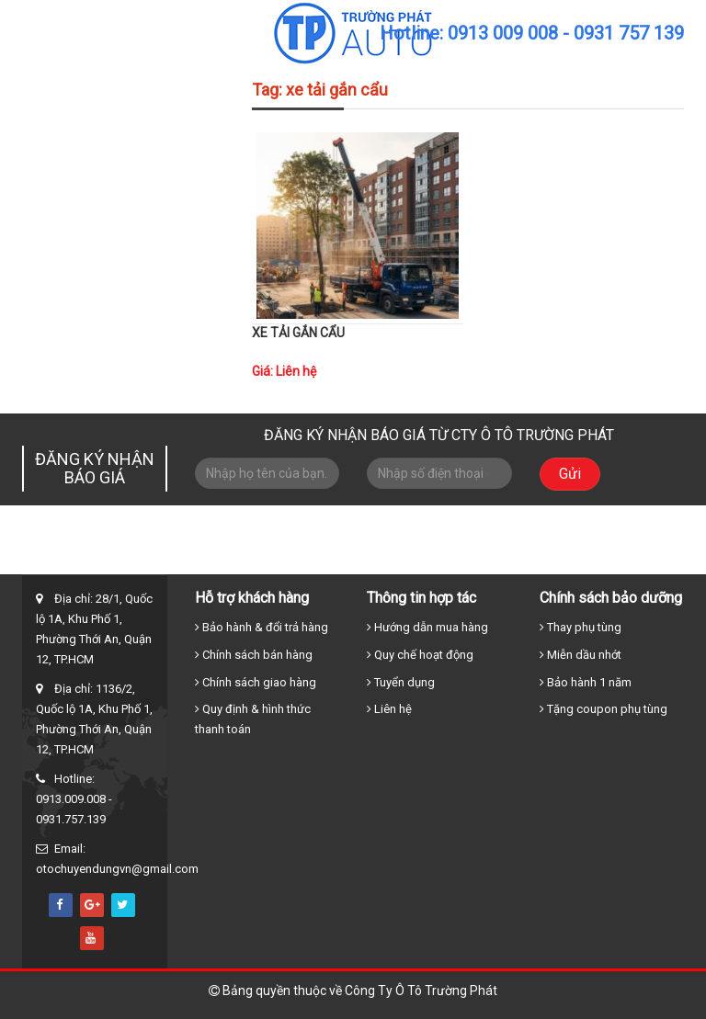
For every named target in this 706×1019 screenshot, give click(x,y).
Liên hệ (605, 558)
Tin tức (539, 558)
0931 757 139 (629, 33)
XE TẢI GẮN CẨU (298, 332)
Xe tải (340, 558)
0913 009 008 (503, 33)
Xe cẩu (405, 558)
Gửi (570, 469)
